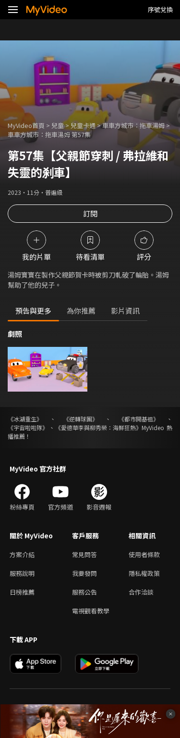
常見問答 (84, 554)
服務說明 (22, 573)
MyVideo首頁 (26, 125)
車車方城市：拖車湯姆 (133, 125)
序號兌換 (160, 9)
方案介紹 (22, 554)
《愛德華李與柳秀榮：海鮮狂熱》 (98, 427)
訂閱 (90, 213)
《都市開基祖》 (139, 419)
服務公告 (84, 592)
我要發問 (84, 573)
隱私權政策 (144, 573)
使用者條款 (144, 554)
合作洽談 (141, 592)
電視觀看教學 (90, 610)
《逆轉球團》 (80, 419)
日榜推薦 (22, 592)
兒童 (57, 125)
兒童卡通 (83, 125)
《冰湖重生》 (25, 419)
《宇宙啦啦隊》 (28, 427)
